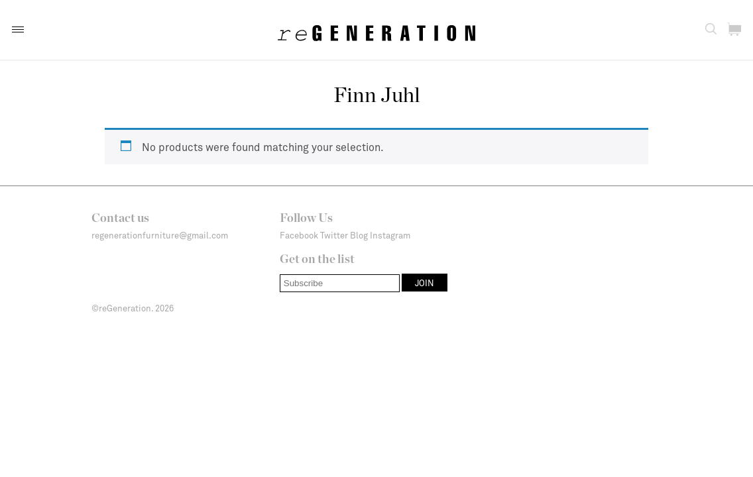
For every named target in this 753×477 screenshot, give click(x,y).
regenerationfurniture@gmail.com (159, 235)
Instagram (390, 235)
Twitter (334, 235)
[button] (17, 29)
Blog (359, 235)
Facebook (299, 235)
